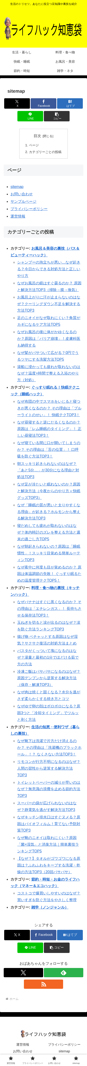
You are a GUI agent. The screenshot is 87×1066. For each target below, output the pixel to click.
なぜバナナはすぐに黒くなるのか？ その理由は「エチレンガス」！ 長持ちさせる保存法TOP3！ (49, 608)
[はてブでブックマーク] (70, 103)
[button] (57, 116)
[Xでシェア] (17, 103)
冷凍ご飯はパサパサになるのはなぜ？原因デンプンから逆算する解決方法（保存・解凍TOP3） (48, 678)
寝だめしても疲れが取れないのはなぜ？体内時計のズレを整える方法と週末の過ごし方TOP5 (48, 532)
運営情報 (17, 216)
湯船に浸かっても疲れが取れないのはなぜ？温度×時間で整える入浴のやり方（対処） (48, 373)
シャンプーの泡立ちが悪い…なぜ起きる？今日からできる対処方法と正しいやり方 (48, 269)
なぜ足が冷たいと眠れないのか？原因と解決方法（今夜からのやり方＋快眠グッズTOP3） (48, 491)
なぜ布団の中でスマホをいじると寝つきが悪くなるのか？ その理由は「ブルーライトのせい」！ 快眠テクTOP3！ (49, 408)
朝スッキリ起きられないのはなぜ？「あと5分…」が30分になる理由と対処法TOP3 (48, 470)
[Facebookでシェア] (43, 103)
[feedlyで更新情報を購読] (63, 972)
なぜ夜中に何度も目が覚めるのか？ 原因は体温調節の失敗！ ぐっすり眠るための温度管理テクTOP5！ (49, 574)
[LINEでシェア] (30, 116)
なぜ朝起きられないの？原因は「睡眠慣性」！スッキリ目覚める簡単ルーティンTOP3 (48, 553)
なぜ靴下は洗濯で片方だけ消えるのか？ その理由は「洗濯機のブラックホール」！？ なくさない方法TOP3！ (49, 747)
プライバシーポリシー (29, 209)
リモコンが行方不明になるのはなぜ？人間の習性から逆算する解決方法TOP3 (48, 768)
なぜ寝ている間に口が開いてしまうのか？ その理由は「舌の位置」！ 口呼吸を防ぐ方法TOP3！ (48, 449)
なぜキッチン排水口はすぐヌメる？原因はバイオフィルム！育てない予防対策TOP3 (48, 824)
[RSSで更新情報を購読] (43, 984)
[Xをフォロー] (23, 972)
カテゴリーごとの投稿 (45, 152)
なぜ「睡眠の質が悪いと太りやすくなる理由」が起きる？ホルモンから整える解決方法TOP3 (48, 511)
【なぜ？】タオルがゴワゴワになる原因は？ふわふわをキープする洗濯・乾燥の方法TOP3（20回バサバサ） (48, 865)
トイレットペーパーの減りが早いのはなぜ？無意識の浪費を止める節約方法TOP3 (48, 789)
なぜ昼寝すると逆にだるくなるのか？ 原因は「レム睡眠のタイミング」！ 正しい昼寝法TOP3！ (49, 429)
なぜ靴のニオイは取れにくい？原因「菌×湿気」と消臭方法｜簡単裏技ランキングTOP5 (48, 844)
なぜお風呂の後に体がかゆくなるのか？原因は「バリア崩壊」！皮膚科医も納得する (48, 338)
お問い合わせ (21, 194)
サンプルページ (23, 201)
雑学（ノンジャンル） (49, 907)
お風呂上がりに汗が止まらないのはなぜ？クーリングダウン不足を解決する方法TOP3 (48, 304)
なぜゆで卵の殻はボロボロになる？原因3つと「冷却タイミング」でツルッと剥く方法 (48, 713)
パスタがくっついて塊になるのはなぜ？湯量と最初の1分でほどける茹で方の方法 (48, 657)
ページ (34, 145)
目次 (37, 136)
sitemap (16, 187)
